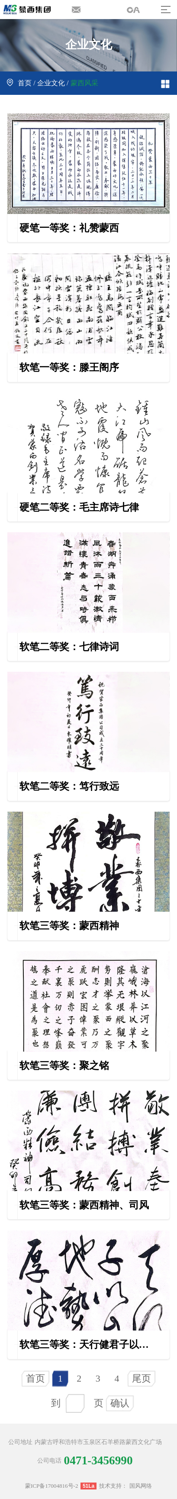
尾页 (141, 1378)
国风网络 (140, 1486)
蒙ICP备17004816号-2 (51, 1486)
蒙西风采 (84, 83)
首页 (35, 1378)
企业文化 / (53, 83)
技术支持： (113, 1486)
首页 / (22, 83)
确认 (119, 1403)
